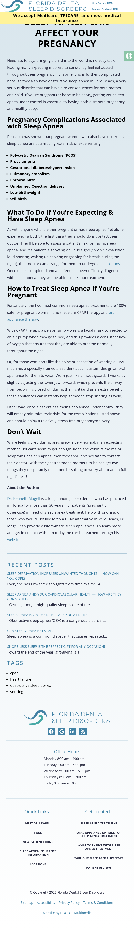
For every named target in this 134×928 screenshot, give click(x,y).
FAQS (38, 833)
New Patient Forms (38, 842)
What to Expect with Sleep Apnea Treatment (99, 847)
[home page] (67, 6)
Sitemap (27, 902)
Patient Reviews (99, 867)
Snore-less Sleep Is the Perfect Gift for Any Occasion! (56, 646)
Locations (38, 864)
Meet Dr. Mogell (38, 823)
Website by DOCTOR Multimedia (67, 913)
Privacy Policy (69, 902)
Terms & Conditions (98, 902)
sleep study (110, 263)
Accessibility (46, 902)
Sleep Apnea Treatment (99, 823)
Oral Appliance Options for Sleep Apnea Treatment (98, 834)
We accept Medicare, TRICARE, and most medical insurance (67, 18)
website (13, 539)
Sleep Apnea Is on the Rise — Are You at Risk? (47, 614)
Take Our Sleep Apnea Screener (99, 858)
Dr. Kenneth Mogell (23, 498)
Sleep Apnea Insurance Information (38, 853)
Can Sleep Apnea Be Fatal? (30, 630)
